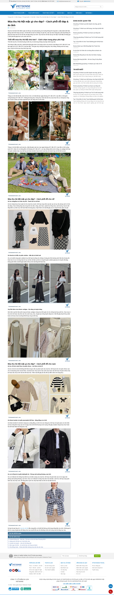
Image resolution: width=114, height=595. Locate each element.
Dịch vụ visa (64, 565)
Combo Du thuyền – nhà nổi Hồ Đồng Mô (20, 543)
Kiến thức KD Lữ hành (82, 569)
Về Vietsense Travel (98, 562)
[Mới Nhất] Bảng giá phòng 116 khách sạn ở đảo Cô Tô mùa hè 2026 (87, 64)
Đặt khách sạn (64, 567)
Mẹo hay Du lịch (80, 571)
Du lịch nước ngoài (50, 567)
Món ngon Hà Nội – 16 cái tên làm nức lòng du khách (23, 545)
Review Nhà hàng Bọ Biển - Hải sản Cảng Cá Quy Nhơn (87, 59)
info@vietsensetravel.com (65, 1)
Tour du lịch (49, 562)
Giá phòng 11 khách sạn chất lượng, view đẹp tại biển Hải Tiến (88, 29)
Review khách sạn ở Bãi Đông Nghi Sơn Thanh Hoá (86, 46)
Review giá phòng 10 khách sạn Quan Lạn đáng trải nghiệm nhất (86, 33)
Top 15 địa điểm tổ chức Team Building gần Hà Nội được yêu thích (88, 42)
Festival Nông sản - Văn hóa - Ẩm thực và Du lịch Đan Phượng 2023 (28, 539)
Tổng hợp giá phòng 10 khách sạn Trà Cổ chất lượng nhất (88, 37)
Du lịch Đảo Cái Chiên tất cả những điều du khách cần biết (87, 51)
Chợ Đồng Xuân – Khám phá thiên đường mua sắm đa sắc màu (26, 547)
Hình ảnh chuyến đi (97, 567)
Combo (62, 571)
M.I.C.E (78, 573)
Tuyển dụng (95, 569)
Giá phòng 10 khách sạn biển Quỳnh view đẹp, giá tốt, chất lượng (87, 24)
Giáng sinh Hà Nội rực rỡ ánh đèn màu (20, 541)
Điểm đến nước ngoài (82, 567)
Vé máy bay (64, 569)
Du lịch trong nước (50, 565)
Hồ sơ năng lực (96, 565)
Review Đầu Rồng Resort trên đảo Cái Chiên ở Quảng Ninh (87, 55)
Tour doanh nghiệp (50, 569)
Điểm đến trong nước (82, 565)
